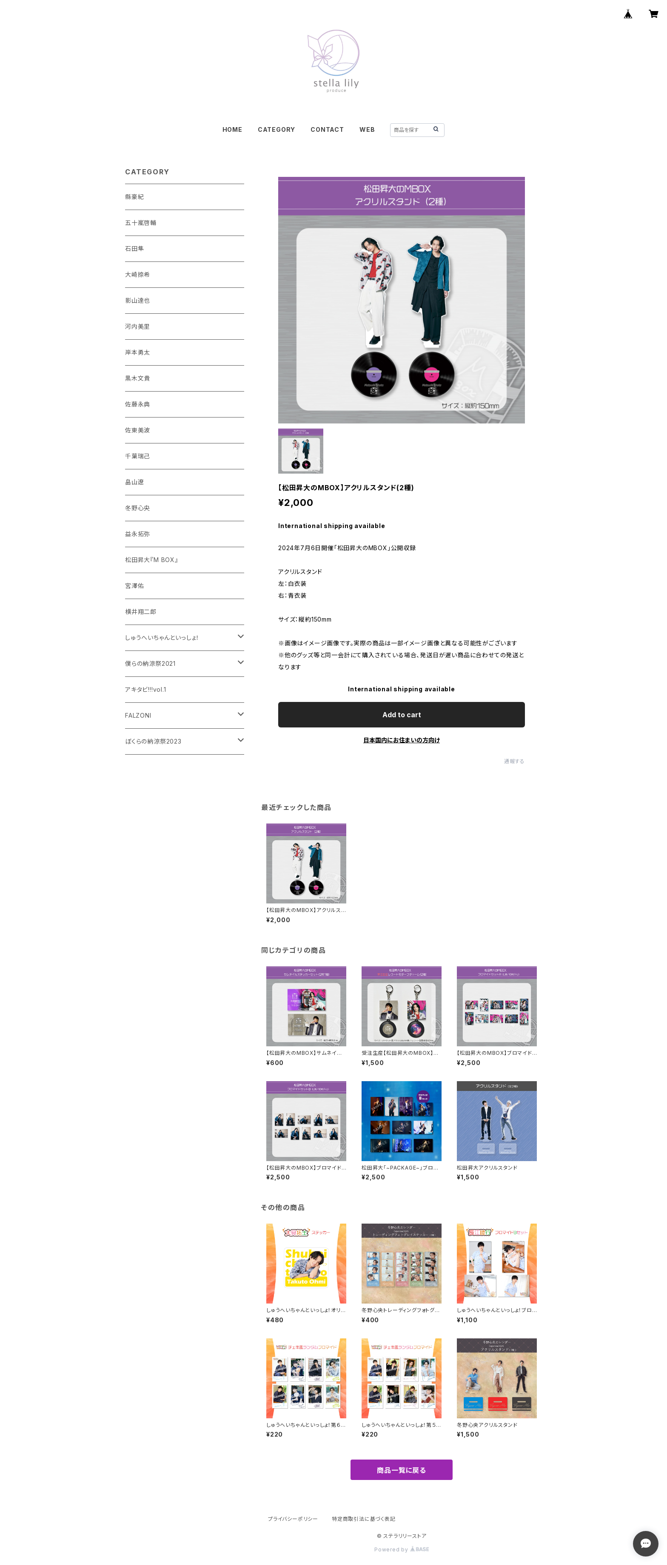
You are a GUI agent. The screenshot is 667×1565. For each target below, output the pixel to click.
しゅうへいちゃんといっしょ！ (162, 637)
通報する (514, 761)
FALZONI (138, 715)
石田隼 (134, 248)
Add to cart (401, 714)
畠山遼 (134, 482)
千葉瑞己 (137, 456)
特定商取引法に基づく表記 (364, 1519)
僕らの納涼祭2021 (150, 663)
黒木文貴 (137, 378)
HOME (232, 129)
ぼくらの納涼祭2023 (153, 741)
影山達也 (137, 300)
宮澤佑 (134, 585)
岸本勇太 (137, 352)
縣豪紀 (134, 196)
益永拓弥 (137, 533)
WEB (367, 129)
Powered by (401, 1549)
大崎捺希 (137, 274)
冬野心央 (137, 507)
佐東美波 (137, 430)
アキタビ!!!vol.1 (145, 689)
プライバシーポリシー (293, 1519)
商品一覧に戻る (401, 1470)
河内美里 (137, 326)
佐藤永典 (137, 404)
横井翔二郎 (141, 611)
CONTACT (327, 129)
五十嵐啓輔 (141, 222)
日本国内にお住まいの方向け (401, 740)
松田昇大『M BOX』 (151, 559)
